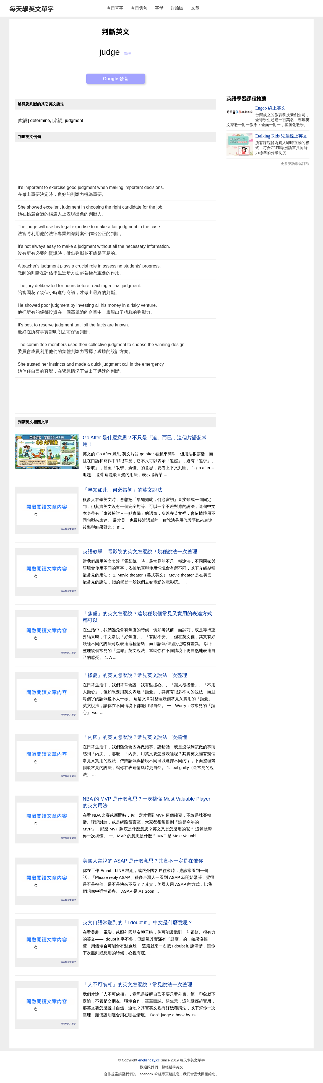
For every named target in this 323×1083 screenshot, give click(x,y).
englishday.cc (149, 1060)
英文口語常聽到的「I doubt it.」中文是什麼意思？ (138, 922)
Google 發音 (115, 78)
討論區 (177, 8)
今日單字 (115, 8)
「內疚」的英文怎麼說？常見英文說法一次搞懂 (135, 737)
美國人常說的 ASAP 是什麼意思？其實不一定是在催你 (143, 861)
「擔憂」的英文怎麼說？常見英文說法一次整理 (135, 675)
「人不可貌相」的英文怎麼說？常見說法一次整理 (137, 984)
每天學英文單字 (31, 8)
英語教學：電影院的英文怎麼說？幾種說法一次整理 (140, 551)
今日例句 (139, 8)
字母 (159, 8)
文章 (195, 8)
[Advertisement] (115, 162)
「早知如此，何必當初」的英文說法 (122, 490)
